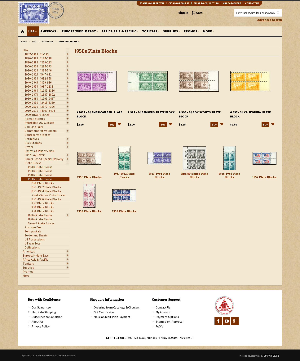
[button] (119, 124)
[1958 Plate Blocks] (89, 196)
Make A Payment (232, 3)
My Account (163, 312)
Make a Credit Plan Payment (112, 317)
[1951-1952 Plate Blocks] (124, 158)
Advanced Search (269, 20)
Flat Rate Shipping (44, 312)
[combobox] (258, 13)
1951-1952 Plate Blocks (124, 175)
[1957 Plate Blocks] (264, 158)
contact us (252, 3)
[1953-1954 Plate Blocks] (159, 158)
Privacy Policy (41, 326)
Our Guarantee (41, 307)
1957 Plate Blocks (264, 177)
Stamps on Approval (152, 3)
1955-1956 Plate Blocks (229, 175)
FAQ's (159, 326)
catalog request (178, 3)
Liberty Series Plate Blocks (194, 175)
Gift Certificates (104, 312)
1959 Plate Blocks (124, 211)
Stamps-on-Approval (169, 321)
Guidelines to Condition (47, 317)
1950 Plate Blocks (89, 177)
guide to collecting (206, 3)
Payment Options (167, 317)
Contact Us (163, 307)
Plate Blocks (47, 41)
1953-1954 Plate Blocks (159, 175)
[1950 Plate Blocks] (89, 158)
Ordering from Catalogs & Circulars (117, 307)
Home (24, 41)
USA (34, 41)
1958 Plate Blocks (89, 211)
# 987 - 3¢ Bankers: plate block (151, 112)
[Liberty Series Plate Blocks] (194, 158)
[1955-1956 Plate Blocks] (229, 158)
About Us (37, 321)
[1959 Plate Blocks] (124, 196)
